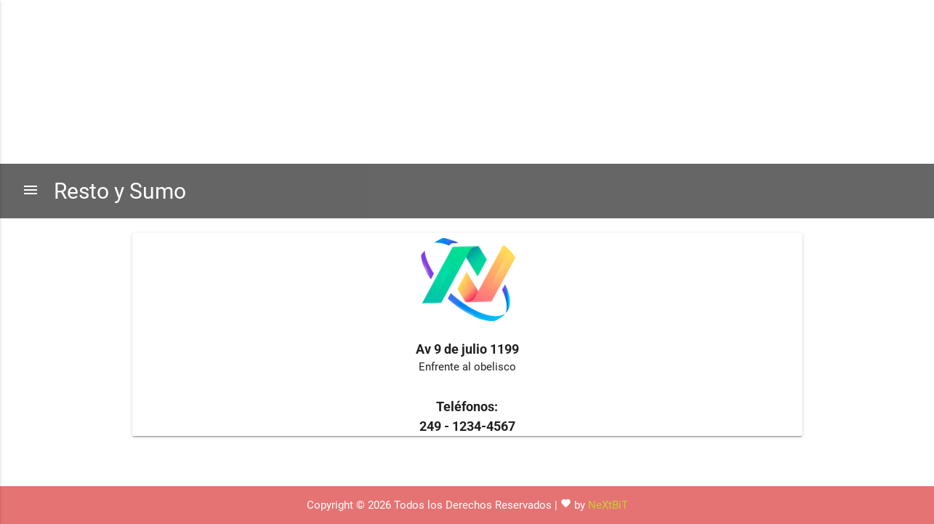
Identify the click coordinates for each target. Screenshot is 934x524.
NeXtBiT (608, 505)
